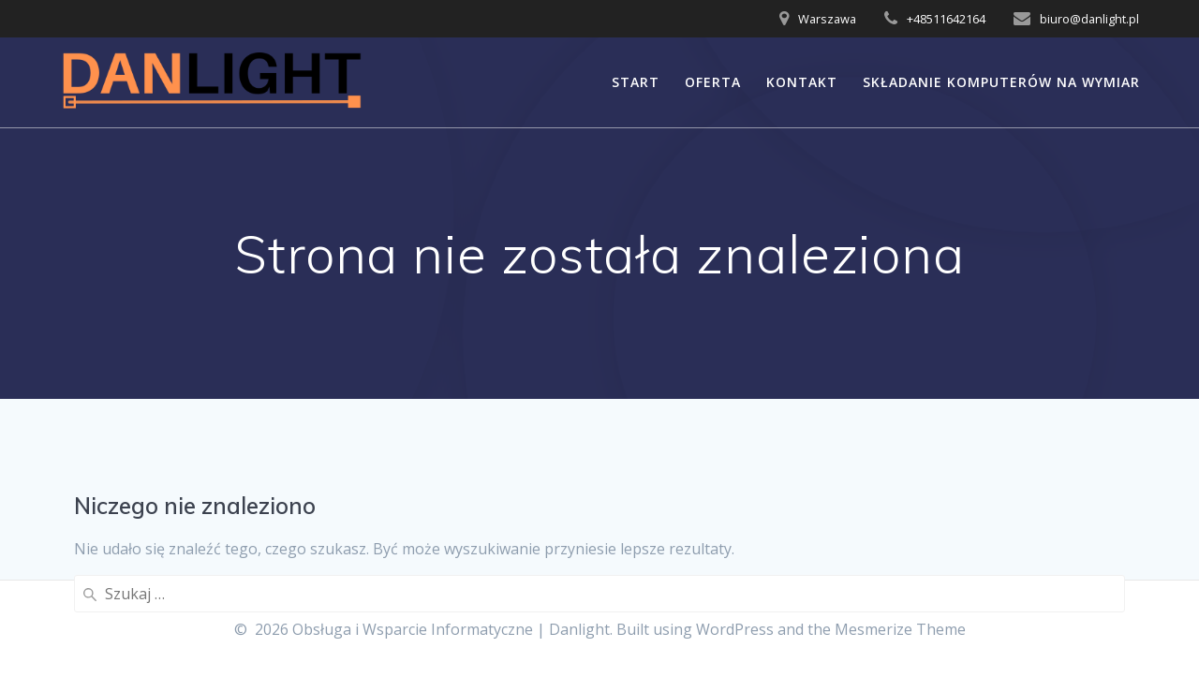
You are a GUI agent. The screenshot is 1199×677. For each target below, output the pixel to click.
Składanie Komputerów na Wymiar (1001, 82)
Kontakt (801, 82)
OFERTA (713, 82)
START (635, 82)
